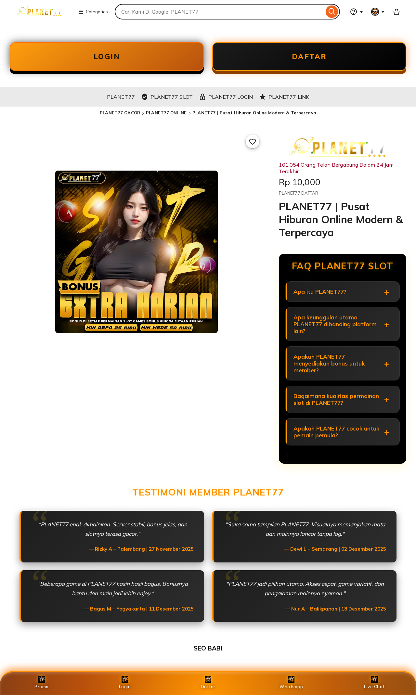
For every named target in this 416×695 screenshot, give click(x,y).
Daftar (208, 682)
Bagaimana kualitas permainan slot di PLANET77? (336, 399)
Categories (93, 12)
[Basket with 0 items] (396, 11)
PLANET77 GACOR (120, 112)
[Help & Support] (356, 11)
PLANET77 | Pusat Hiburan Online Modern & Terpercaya (254, 112)
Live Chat (374, 682)
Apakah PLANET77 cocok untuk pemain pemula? (336, 432)
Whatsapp (291, 682)
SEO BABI (208, 648)
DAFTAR (309, 56)
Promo (41, 682)
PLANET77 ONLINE (166, 112)
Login (125, 682)
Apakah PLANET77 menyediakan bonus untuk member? (329, 363)
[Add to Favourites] (252, 141)
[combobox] (219, 11)
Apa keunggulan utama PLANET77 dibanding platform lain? (335, 324)
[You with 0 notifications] (378, 11)
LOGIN (107, 56)
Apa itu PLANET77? (319, 291)
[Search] (332, 11)
